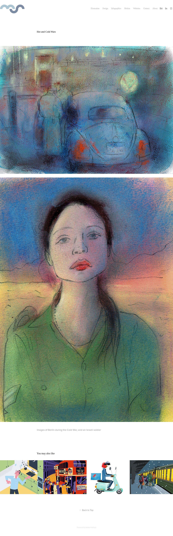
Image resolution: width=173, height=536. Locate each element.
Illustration (95, 8)
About (155, 8)
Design (105, 8)
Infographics (116, 8)
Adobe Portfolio (90, 527)
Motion (127, 8)
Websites (136, 8)
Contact (146, 8)
